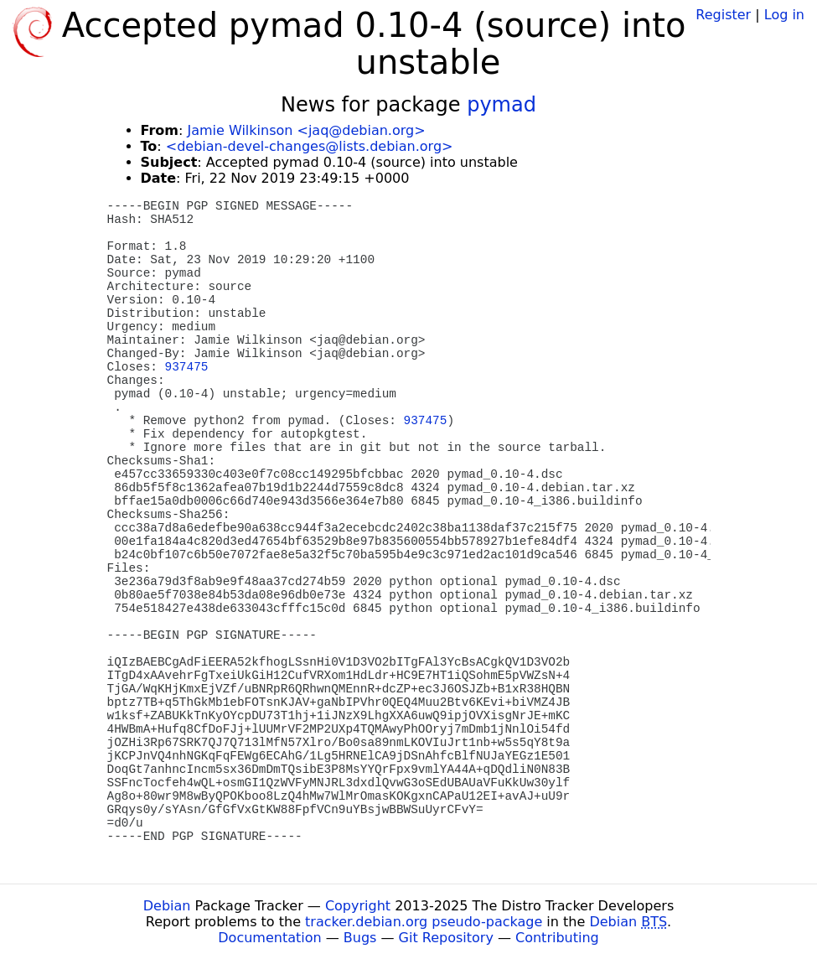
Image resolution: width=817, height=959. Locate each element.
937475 (187, 367)
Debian (167, 906)
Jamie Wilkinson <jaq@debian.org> (306, 130)
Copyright (357, 906)
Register (723, 15)
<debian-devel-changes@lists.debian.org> (309, 146)
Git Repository (446, 938)
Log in (784, 15)
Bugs (360, 938)
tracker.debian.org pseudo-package (423, 922)
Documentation (269, 938)
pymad (501, 105)
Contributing (557, 938)
